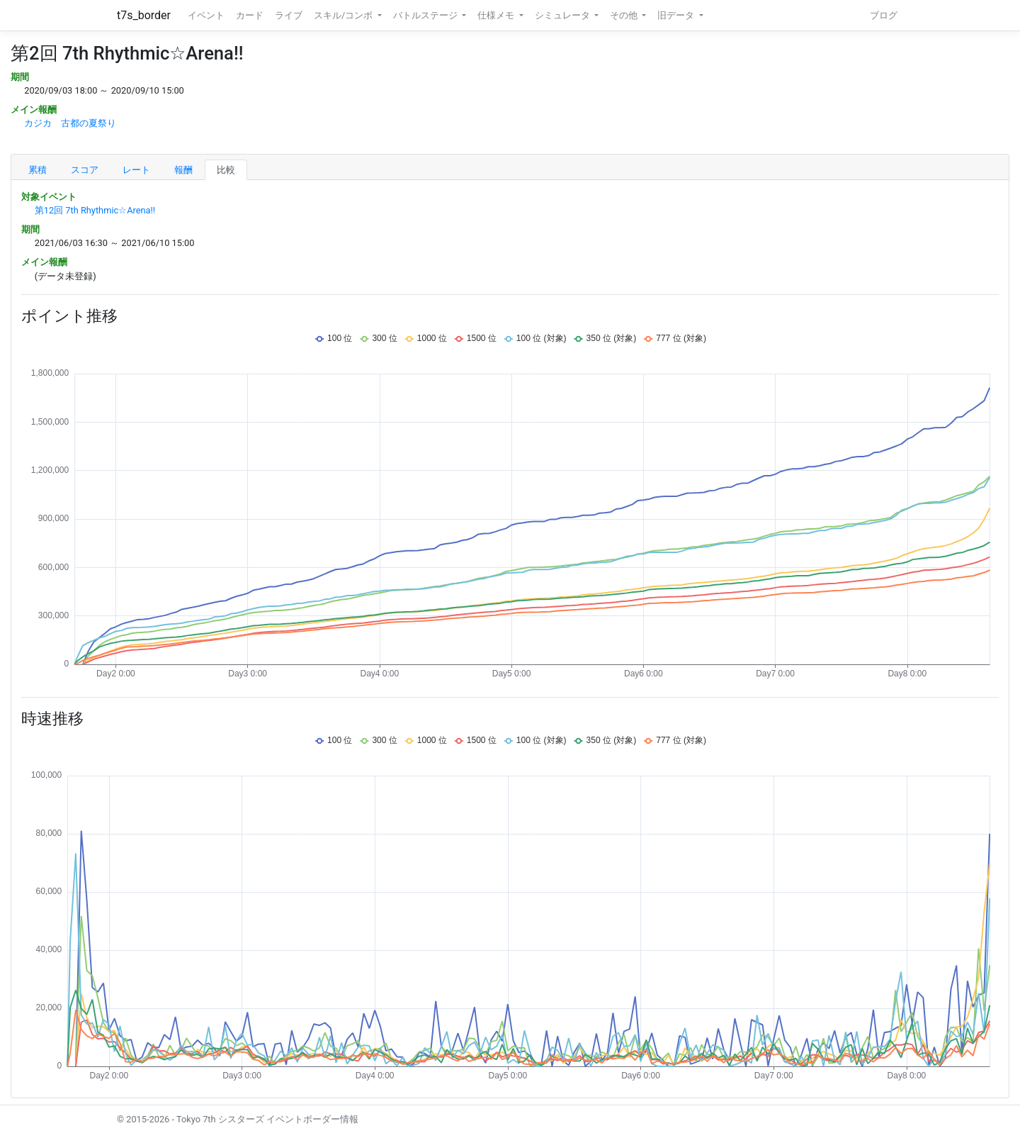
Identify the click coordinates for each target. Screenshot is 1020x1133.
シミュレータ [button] (563, 15)
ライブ (288, 15)
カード (250, 15)
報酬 (183, 169)
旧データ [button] (676, 15)
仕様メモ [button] (496, 15)
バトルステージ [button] (426, 15)
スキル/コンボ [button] (344, 15)
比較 (226, 169)
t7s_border (144, 15)
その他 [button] (625, 15)
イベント (206, 15)
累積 (37, 169)
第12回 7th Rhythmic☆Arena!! (95, 210)
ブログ (883, 15)
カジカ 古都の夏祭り (70, 123)
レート (136, 169)
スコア (84, 169)
